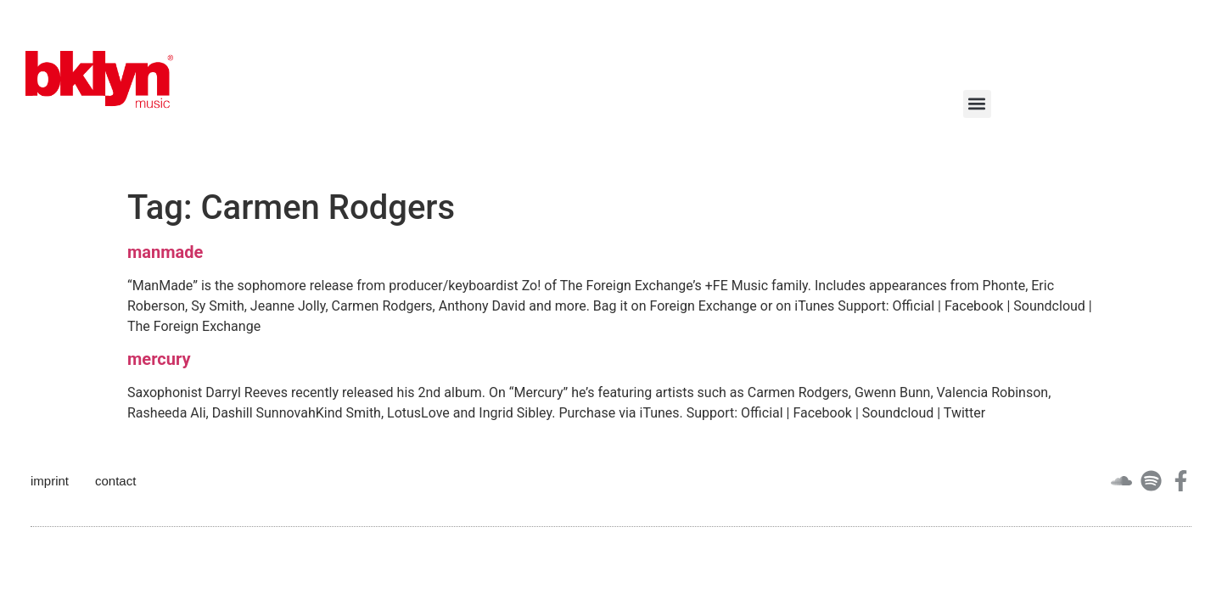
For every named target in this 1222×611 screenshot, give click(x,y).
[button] (977, 104)
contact (115, 481)
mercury (158, 359)
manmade (165, 252)
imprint (50, 481)
